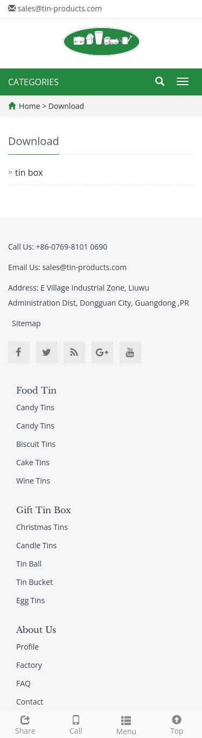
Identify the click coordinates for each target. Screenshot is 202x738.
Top (176, 724)
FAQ (23, 683)
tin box (29, 172)
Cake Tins (33, 462)
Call (76, 724)
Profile (27, 647)
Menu (127, 724)
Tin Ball (28, 563)
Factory (29, 665)
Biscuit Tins (35, 444)
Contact (29, 701)
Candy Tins (35, 407)
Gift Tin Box (43, 510)
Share (25, 724)
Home (29, 106)
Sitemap (26, 323)
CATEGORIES (33, 82)
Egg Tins (30, 600)
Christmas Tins (42, 527)
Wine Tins (33, 480)
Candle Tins (36, 545)
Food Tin (36, 390)
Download (66, 106)
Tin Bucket (34, 582)
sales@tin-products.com (60, 8)
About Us (36, 629)
